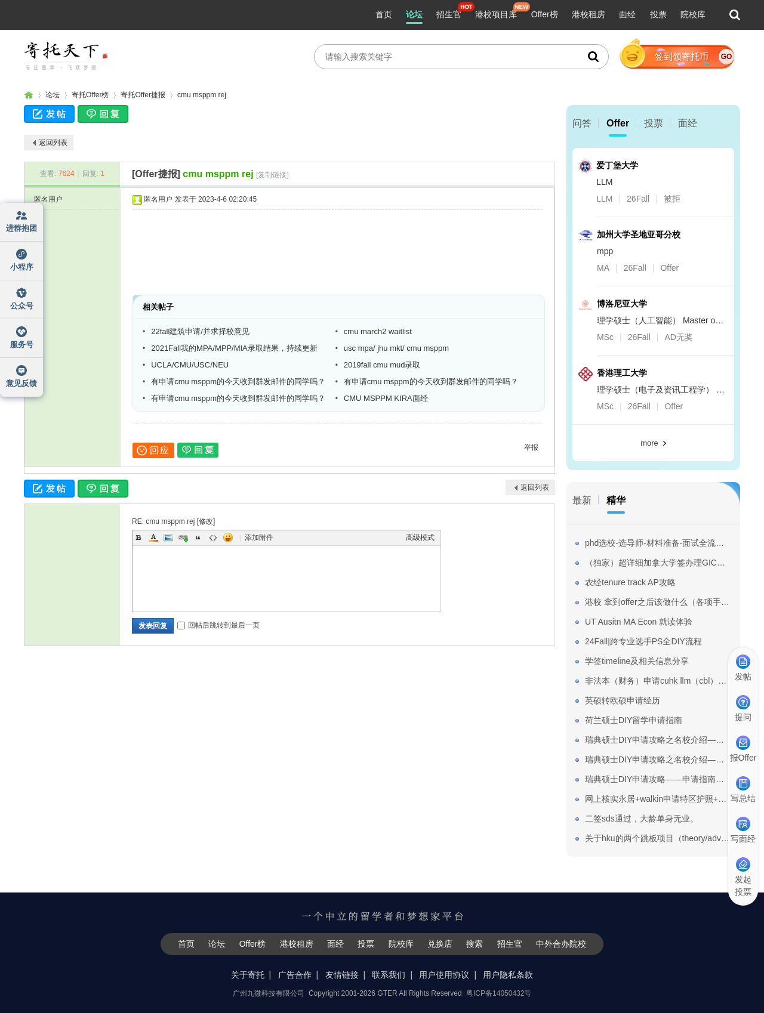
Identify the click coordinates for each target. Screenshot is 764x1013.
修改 (206, 521)
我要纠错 (748, 962)
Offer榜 (544, 14)
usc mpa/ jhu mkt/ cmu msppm (396, 348)
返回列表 (53, 142)
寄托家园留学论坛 (28, 95)
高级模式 (420, 537)
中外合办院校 (561, 944)
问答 (582, 123)
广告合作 (295, 975)
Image (168, 537)
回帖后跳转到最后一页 (218, 625)
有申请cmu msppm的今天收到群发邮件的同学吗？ (238, 381)
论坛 (414, 14)
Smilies (228, 537)
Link (183, 537)
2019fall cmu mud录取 (382, 364)
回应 (153, 450)
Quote (198, 537)
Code (213, 537)
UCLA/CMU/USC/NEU (190, 364)
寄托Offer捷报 (143, 95)
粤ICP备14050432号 (498, 993)
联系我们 (388, 975)
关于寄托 (247, 975)
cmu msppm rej (201, 95)
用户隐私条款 (508, 975)
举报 (531, 447)
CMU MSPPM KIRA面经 (386, 398)
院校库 (693, 14)
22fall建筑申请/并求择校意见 (200, 331)
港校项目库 (496, 14)
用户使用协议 (444, 975)
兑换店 (439, 944)
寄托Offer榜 (90, 95)
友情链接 (342, 975)
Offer (617, 123)
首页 (383, 14)
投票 (658, 14)
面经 (627, 14)
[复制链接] (272, 175)
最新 (582, 500)
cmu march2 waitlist (378, 331)
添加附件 (259, 537)
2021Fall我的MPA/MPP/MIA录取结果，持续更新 (234, 348)
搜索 (474, 944)
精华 (616, 500)
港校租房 (588, 14)
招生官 (448, 14)
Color (153, 537)
